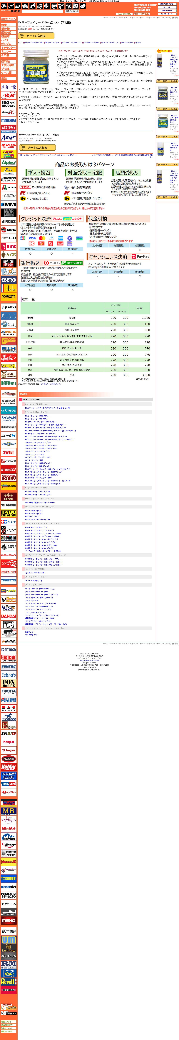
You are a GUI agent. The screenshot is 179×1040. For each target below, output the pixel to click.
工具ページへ (8, 65)
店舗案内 (167, 14)
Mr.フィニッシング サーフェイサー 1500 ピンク (42, 484)
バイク (32, 6)
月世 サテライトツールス (9, 358)
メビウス (9, 862)
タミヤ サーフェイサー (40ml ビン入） (39, 606)
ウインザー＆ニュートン (9, 196)
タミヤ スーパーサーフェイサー (36, 592)
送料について (8, 1028)
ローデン (9, 990)
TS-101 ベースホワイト (33, 581)
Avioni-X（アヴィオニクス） (9, 112)
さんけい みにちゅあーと (9, 402)
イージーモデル (9, 171)
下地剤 (138, 43)
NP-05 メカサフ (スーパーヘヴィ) (37, 519)
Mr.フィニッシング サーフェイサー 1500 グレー (42, 475)
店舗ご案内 (8, 1021)
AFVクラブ (9, 238)
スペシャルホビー (9, 477)
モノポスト (9, 912)
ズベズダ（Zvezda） (9, 486)
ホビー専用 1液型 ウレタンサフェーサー (40, 503)
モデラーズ (9, 879)
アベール (9, 154)
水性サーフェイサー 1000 (34, 454)
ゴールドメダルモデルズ (9, 374)
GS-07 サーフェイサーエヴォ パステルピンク (41, 539)
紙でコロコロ (9, 316)
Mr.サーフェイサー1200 (33, 43)
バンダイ (9, 616)
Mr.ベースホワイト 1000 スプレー (37, 492)
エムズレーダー (9, 1006)
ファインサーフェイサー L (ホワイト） (39, 598)
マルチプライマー (31, 635)
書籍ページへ (8, 78)
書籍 (83, 6)
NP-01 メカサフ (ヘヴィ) (34, 511)
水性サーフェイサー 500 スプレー (37, 451)
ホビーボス (9, 784)
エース (9, 255)
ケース (76, 6)
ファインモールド (9, 658)
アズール (9, 137)
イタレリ (9, 188)
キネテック (9, 333)
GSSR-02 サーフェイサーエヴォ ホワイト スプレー (44, 562)
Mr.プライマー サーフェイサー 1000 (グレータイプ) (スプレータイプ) (50, 431)
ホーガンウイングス (9, 750)
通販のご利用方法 (167, 4)
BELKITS (9, 734)
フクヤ (9, 692)
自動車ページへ (8, 36)
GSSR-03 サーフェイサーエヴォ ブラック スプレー (44, 565)
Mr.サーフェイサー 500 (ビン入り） (38, 466)
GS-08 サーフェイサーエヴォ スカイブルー (41, 542)
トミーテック (9, 555)
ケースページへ (8, 72)
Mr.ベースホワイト (42, 488)
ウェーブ (9, 204)
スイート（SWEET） (9, 452)
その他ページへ (8, 55)
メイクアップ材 (36, 585)
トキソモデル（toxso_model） (9, 547)
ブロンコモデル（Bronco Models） (9, 717)
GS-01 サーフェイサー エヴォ (36, 527)
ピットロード (9, 650)
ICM (9, 95)
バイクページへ (8, 40)
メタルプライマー (31, 600)
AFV (8, 25)
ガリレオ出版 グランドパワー (9, 341)
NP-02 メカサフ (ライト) (34, 514)
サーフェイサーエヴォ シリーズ (47, 523)
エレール (9, 288)
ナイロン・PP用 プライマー (35, 612)
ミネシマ (9, 837)
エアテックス (9, 221)
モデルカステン (9, 895)
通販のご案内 (8, 1024)
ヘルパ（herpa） (9, 742)
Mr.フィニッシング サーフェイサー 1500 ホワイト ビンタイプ (47, 481)
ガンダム (47, 6)
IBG (9, 104)
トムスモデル (9, 564)
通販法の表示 (8, 1031)
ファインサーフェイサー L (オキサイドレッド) (42, 615)
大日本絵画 (9, 505)
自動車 (25, 6)
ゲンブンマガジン (9, 366)
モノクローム (9, 904)
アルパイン (9, 162)
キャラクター (40, 6)
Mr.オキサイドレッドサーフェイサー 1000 (40, 434)
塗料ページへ (8, 61)
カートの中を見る (142, 14)
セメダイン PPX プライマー (35, 573)
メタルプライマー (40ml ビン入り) (37, 621)
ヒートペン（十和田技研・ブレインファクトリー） (9, 633)
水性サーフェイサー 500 (34, 460)
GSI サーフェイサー (91, 43)
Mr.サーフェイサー (35, 26)
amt (9, 246)
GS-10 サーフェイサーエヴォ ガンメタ (39, 548)
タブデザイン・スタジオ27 (9, 513)
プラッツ (9, 708)
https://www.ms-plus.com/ (89, 661)
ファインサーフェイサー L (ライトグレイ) (40, 603)
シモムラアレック (9, 444)
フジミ (9, 700)
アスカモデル (9, 146)
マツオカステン (9, 820)
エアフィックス (9, 230)
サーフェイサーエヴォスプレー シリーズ (51, 555)
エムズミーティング (9, 1013)
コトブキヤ (9, 383)
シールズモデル (9, 419)
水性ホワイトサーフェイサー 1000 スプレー (41, 445)
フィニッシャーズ (31, 628)
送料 (167, 7)
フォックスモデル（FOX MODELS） (9, 683)
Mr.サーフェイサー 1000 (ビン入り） (38, 463)
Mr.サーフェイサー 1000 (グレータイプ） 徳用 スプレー (45, 428)
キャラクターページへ (8, 47)
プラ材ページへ (8, 69)
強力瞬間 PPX (39, 569)
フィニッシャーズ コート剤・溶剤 (51, 628)
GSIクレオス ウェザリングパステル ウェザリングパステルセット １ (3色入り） (48, 155)
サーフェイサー (127, 43)
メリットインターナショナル (9, 870)
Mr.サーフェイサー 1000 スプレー (37, 416)
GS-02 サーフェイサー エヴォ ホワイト (39, 530)
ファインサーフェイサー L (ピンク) (38, 609)
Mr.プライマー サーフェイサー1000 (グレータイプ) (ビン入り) (47, 469)
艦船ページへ (8, 32)
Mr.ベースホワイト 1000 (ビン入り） (38, 495)
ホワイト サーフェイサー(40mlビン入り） (40, 589)
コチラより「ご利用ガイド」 (51, 384)
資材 (69, 6)
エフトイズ (9, 272)
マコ (9, 803)
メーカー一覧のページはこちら (9, 87)
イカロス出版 (9, 179)
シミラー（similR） (9, 436)
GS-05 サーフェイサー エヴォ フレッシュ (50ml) (43, 533)
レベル (9, 981)
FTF (9, 263)
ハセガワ (9, 591)
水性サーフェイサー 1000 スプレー (38, 442)
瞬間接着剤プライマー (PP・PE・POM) (39, 618)
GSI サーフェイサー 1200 (71, 43)
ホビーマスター (9, 792)
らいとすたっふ (9, 956)
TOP (10, 11)
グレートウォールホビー (9, 349)
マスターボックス (9, 811)
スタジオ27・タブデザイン (9, 469)
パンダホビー (9, 625)
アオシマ (9, 121)
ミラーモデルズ (9, 853)
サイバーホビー (9, 394)
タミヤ (27, 577)
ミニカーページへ (8, 51)
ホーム (105, 644)
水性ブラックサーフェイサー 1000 (37, 457)
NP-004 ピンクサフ (32, 516)
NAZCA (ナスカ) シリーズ (45, 507)
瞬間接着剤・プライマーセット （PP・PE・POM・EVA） (46, 624)
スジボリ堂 (9, 461)
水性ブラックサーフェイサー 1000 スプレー (41, 448)
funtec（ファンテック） (9, 666)
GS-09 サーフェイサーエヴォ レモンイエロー (41, 545)
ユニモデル (9, 931)
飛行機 (11, 6)
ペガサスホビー (9, 725)
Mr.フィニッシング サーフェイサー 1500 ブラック (43, 472)
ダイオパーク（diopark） (9, 497)
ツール (112, 644)
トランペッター (9, 580)
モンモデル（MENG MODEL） (9, 920)
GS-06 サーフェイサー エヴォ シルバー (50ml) (42, 536)
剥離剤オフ (29, 632)
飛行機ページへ (8, 28)
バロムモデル (9, 608)
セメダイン (29, 569)
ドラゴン (9, 572)
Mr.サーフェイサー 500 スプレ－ (37, 419)
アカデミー (9, 129)
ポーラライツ (9, 759)
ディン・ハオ (9, 530)
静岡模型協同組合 (9, 427)
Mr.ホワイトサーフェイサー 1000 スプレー (40, 422)
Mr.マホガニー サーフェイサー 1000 (38, 478)
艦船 (18, 6)
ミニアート (9, 828)
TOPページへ (8, 19)
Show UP (28, 499)
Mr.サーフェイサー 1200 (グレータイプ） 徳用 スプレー (45, 425)
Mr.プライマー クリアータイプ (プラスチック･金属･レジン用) (47, 408)
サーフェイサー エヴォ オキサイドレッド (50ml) (43, 551)
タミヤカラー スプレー (39, 577)
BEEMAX (9, 641)
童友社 (9, 538)
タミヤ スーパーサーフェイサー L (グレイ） (41, 595)
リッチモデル (9, 973)
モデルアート (9, 887)
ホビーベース (9, 776)
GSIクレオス (24, 138)
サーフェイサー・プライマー (43, 499)
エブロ (9, 280)
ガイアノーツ (30, 507)
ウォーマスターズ (9, 213)
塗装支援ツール (41, 404)
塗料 (54, 6)
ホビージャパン (9, 767)
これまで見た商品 (124, 14)
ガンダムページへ (8, 44)
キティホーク (9, 324)
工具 (61, 6)
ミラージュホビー (9, 845)
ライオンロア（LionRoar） (9, 948)
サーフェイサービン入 (110, 43)
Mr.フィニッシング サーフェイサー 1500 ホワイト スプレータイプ (49, 440)
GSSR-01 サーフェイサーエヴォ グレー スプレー (43, 559)
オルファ (9, 297)
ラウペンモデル (9, 965)
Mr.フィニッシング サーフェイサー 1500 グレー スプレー (46, 437)
